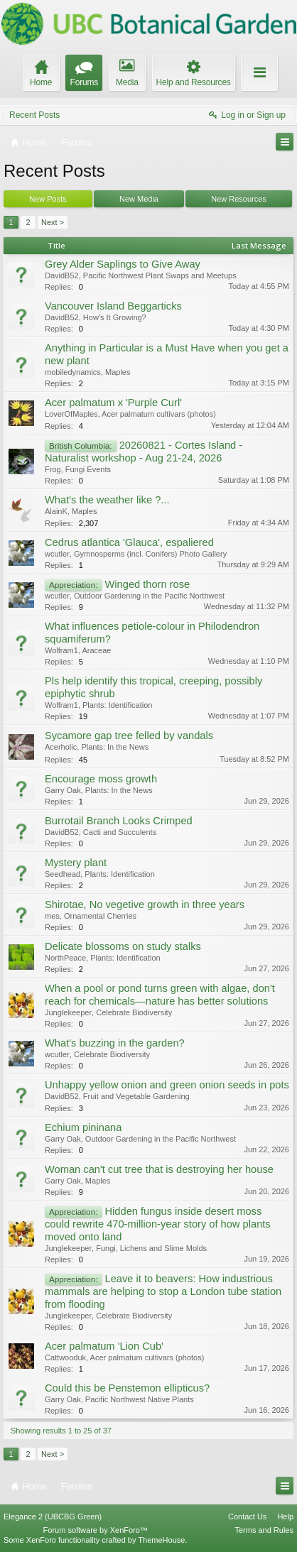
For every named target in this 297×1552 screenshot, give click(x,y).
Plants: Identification (117, 705)
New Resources (238, 199)
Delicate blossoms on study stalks (123, 946)
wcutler (57, 554)
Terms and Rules (263, 1530)
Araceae (96, 650)
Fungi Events (88, 469)
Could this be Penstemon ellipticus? (127, 1388)
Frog (53, 469)
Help (285, 1516)
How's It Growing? (114, 317)
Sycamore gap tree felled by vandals (129, 735)
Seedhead (62, 874)
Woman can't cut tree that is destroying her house (159, 1169)
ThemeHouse (161, 1540)
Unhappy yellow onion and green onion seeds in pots (167, 1085)
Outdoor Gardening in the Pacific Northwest (149, 595)
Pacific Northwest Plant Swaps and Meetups (160, 275)
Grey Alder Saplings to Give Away (122, 264)
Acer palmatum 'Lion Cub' (104, 1346)
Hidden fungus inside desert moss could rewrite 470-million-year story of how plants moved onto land (158, 1224)
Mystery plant (76, 862)
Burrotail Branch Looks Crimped (119, 820)
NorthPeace (65, 957)
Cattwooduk (65, 1357)
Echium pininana (83, 1127)
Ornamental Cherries (100, 916)
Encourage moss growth (101, 779)
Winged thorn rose (147, 584)
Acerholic (61, 747)
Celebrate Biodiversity (134, 1012)
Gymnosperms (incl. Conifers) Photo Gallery (150, 554)
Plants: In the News (114, 747)
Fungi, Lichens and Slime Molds (151, 1248)
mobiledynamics (73, 372)
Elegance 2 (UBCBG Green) (53, 1516)
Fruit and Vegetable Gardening (136, 1096)
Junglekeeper (68, 1012)
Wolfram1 (61, 650)
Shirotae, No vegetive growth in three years (144, 904)
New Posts (48, 199)
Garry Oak (63, 790)
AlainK (56, 511)
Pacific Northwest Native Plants (139, 1399)
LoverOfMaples (71, 414)
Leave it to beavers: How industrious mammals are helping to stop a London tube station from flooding (163, 1291)
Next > (52, 222)
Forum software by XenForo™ (95, 1530)
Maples (117, 372)
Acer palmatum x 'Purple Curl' (113, 402)
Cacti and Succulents (119, 832)
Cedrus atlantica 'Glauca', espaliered (129, 542)
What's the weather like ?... (107, 500)
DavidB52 (62, 275)
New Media (138, 199)
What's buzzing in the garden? (115, 1043)
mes (52, 916)
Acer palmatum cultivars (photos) (159, 414)
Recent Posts (34, 115)
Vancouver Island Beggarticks (113, 306)
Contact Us (247, 1516)
